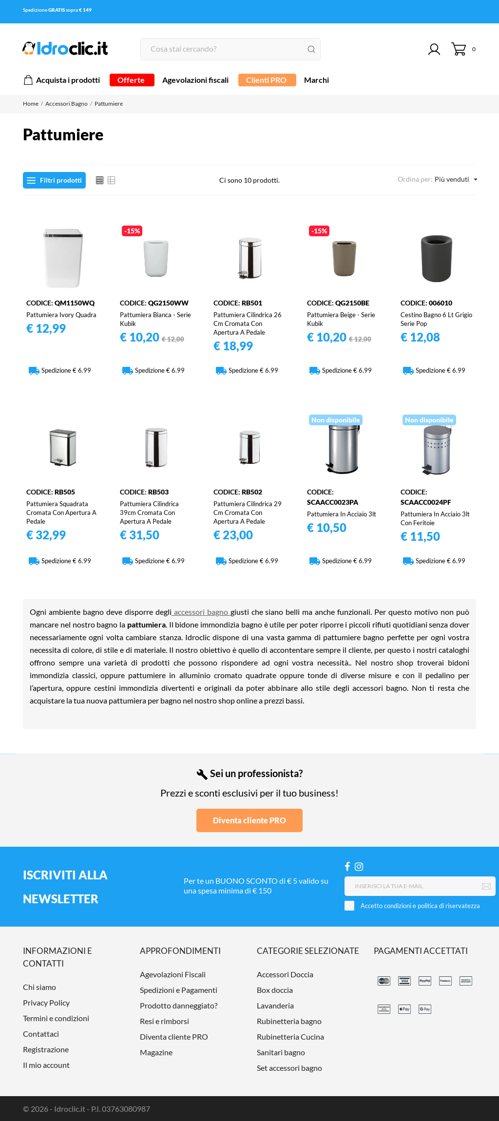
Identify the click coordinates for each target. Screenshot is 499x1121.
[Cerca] (230, 49)
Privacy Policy (46, 1002)
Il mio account (46, 1064)
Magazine (156, 1052)
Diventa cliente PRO (249, 820)
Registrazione (46, 1049)
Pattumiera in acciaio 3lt (341, 514)
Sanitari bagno (281, 1052)
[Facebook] (347, 866)
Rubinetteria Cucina (290, 1036)
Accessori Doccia (285, 974)
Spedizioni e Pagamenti (178, 989)
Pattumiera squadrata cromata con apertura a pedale (61, 512)
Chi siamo (39, 986)
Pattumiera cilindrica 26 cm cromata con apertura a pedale (247, 323)
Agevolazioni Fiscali (173, 974)
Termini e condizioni (56, 1018)
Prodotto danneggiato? (178, 1005)
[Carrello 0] (463, 49)
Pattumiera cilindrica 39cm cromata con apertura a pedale (149, 512)
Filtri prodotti (54, 180)
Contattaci (41, 1033)
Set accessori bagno (289, 1067)
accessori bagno (201, 611)
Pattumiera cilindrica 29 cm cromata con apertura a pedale (247, 512)
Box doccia (275, 989)
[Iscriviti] (486, 887)
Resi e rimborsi (164, 1021)
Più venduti (455, 179)
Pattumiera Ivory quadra (61, 315)
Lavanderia (275, 1005)
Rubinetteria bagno (289, 1021)
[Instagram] (359, 866)
